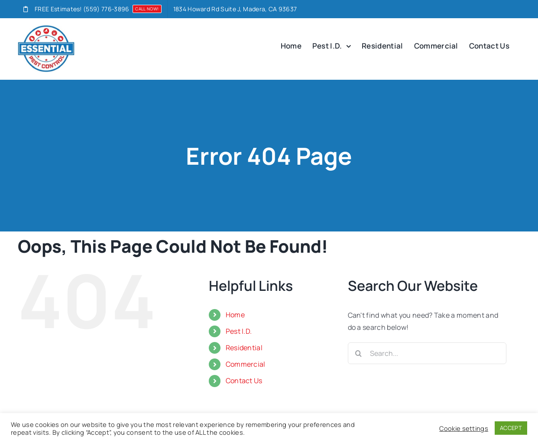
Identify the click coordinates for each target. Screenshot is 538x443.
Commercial (246, 364)
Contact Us (244, 380)
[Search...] (427, 353)
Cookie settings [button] (463, 428)
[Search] (358, 353)
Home (235, 314)
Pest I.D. (239, 331)
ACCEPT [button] (511, 428)
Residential (244, 347)
